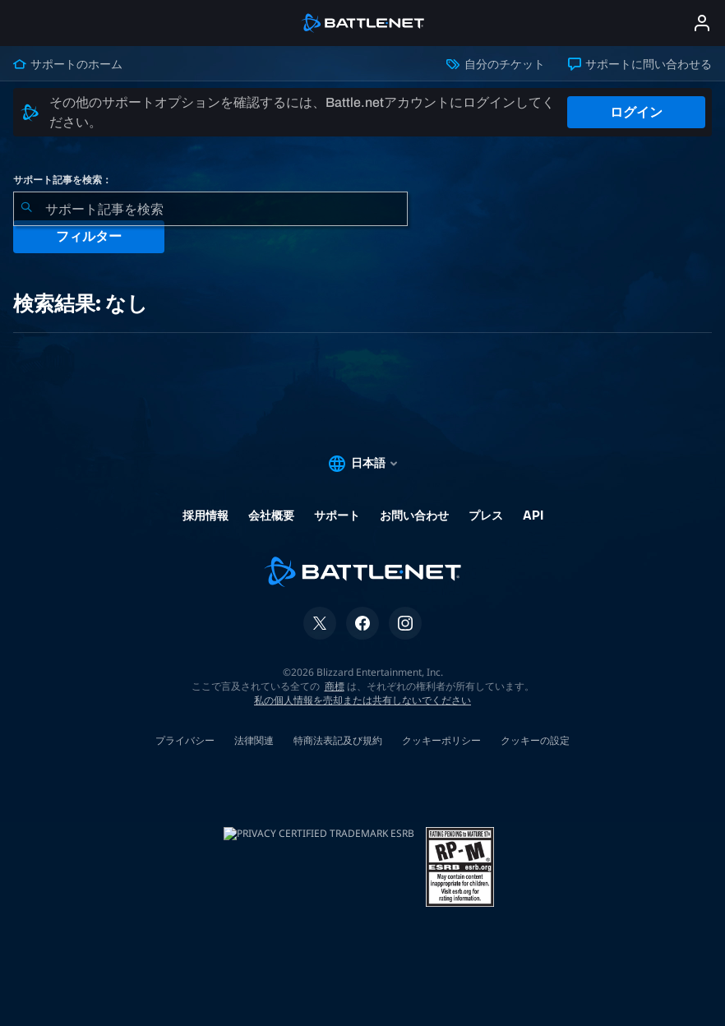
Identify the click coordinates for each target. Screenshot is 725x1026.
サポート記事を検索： (62, 180)
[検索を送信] (26, 209)
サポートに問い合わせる (640, 64)
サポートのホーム (67, 64)
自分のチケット (495, 64)
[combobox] (210, 209)
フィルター (89, 236)
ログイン (636, 112)
